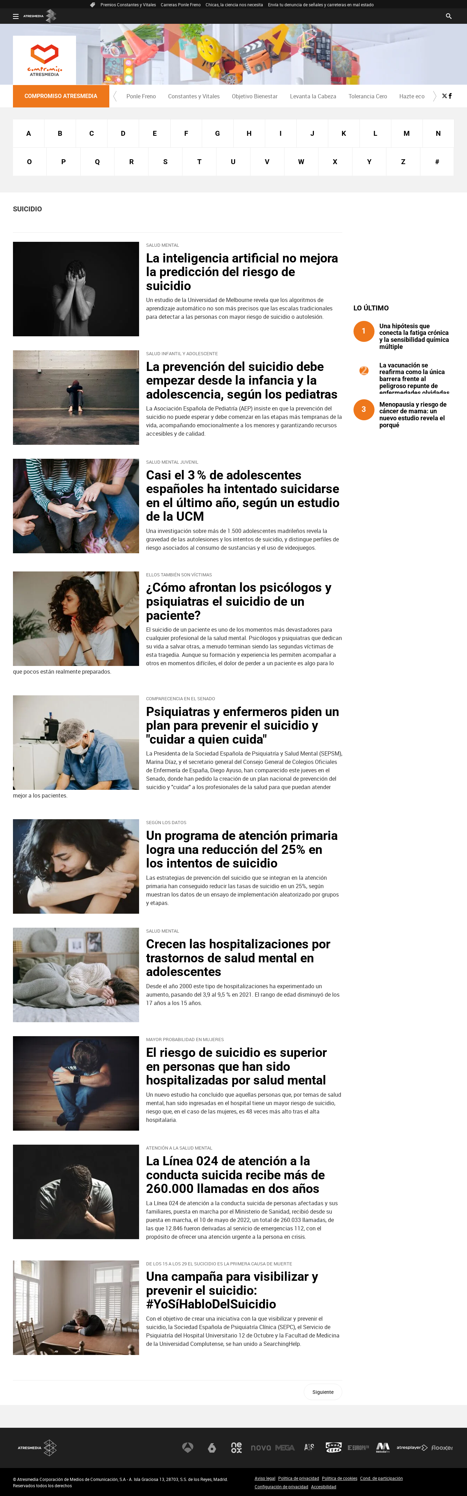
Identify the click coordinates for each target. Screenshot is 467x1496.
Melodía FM (382, 1447)
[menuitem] (141, 96)
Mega (285, 1447)
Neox (236, 1447)
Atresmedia (37, 1448)
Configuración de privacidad (281, 1486)
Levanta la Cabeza (313, 96)
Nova (261, 1447)
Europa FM (358, 1447)
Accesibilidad (323, 1486)
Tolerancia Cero (368, 96)
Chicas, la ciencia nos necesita (234, 4)
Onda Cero (333, 1447)
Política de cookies (339, 1478)
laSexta (211, 1447)
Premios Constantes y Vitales (128, 4)
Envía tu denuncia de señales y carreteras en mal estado (321, 4)
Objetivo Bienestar (254, 96)
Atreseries (309, 1447)
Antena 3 (187, 1447)
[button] (115, 96)
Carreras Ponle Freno (181, 4)
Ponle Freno (141, 96)
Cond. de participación (381, 1478)
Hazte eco (412, 96)
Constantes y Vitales (194, 96)
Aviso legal (265, 1478)
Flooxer (442, 1447)
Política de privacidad (298, 1478)
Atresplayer (412, 1447)
